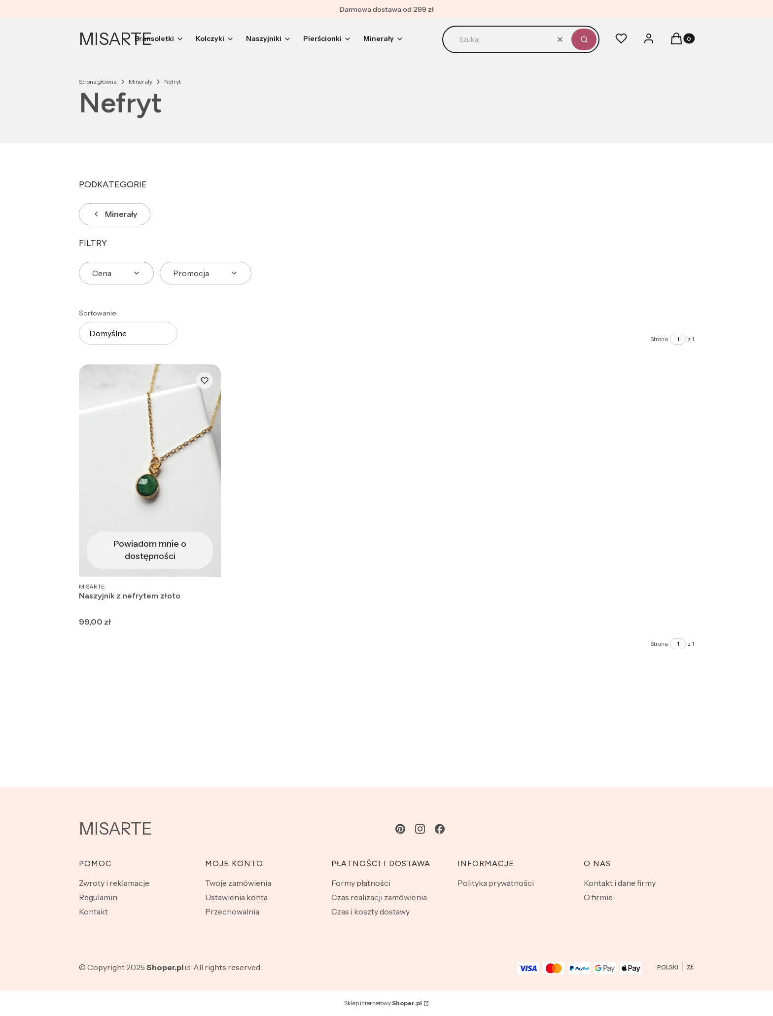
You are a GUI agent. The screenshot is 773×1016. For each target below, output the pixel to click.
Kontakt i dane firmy (620, 883)
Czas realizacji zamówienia (379, 897)
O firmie (598, 897)
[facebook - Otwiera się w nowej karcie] (440, 829)
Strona (659, 339)
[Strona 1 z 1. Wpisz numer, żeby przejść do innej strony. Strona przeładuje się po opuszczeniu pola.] (678, 339)
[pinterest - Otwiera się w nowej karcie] (400, 829)
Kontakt (93, 911)
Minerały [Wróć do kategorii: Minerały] (114, 214)
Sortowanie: (98, 313)
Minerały (140, 81)
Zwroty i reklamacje (114, 883)
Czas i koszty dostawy (370, 911)
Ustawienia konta (236, 897)
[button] (584, 39)
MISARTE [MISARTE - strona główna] (115, 39)
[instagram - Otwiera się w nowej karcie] (420, 829)
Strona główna (98, 81)
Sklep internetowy (383, 1003)
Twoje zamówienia (238, 883)
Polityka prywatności (495, 883)
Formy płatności (360, 883)
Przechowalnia (232, 911)
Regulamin (98, 897)
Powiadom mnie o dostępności (149, 549)
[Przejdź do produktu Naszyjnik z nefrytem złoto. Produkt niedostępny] (150, 470)
